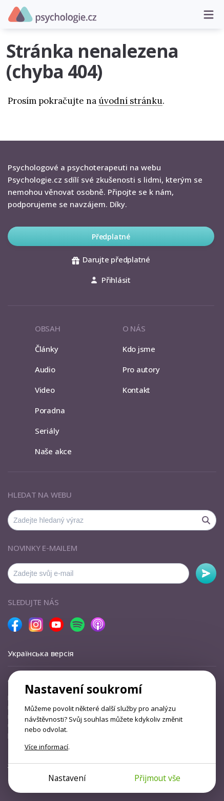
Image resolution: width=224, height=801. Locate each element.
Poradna (50, 410)
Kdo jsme (139, 349)
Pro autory (141, 369)
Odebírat (206, 573)
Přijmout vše (157, 778)
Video (45, 390)
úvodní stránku (130, 100)
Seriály (47, 431)
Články (46, 349)
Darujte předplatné (111, 259)
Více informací (46, 746)
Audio (45, 369)
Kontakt (136, 390)
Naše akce (53, 451)
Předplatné (111, 236)
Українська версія (41, 653)
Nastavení (67, 778)
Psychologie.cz (52, 15)
